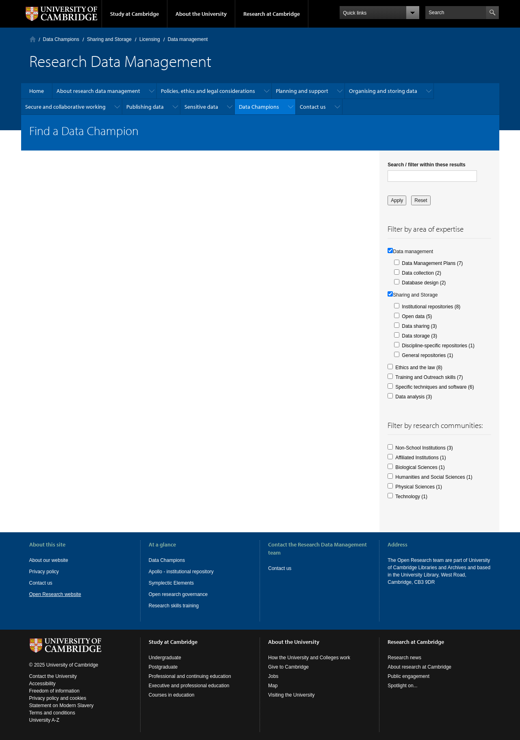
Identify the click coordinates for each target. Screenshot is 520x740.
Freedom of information (54, 691)
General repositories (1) (427, 355)
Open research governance (178, 594)
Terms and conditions (52, 713)
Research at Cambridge (271, 13)
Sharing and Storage (109, 39)
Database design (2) (424, 283)
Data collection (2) (421, 273)
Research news (404, 657)
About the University (201, 13)
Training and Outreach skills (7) (429, 377)
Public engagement (408, 676)
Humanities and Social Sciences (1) (433, 477)
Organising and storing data (383, 91)
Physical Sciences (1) (418, 487)
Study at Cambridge (134, 13)
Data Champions (61, 39)
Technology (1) (411, 496)
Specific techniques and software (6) (434, 387)
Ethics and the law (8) (418, 367)
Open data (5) (417, 316)
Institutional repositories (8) (431, 307)
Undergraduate (165, 657)
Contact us (313, 106)
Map (272, 685)
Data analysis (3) (413, 397)
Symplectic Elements (171, 583)
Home (32, 39)
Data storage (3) (419, 336)
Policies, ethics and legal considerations (208, 91)
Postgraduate (163, 667)
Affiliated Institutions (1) (420, 457)
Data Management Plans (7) (432, 263)
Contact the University (53, 676)
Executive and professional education (189, 685)
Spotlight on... (402, 685)
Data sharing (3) (419, 326)
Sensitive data (201, 106)
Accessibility (42, 683)
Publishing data (145, 106)
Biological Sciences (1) (419, 467)
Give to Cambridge (288, 667)
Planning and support (302, 91)
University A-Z (44, 720)
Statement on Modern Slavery (61, 705)
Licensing (149, 39)
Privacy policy (44, 571)
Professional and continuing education (190, 676)
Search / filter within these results (426, 165)
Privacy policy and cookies (58, 698)
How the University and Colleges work (309, 657)
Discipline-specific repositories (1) (438, 345)
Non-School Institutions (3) (424, 448)
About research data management (98, 91)
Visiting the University (291, 695)
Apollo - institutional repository (181, 571)
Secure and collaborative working (65, 106)
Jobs (273, 676)
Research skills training (174, 606)
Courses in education (172, 695)
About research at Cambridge (419, 667)
